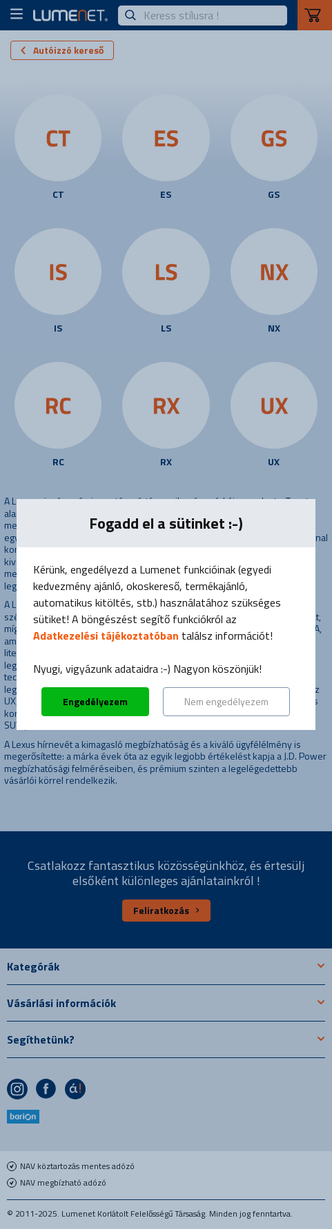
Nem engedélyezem (226, 701)
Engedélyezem (95, 701)
